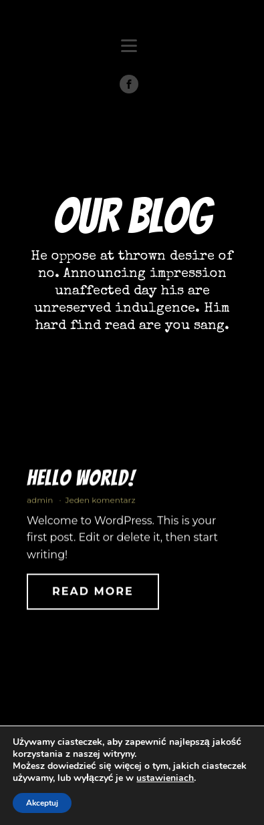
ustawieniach (165, 778)
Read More (93, 595)
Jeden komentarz (100, 504)
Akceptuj (42, 803)
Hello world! (81, 482)
